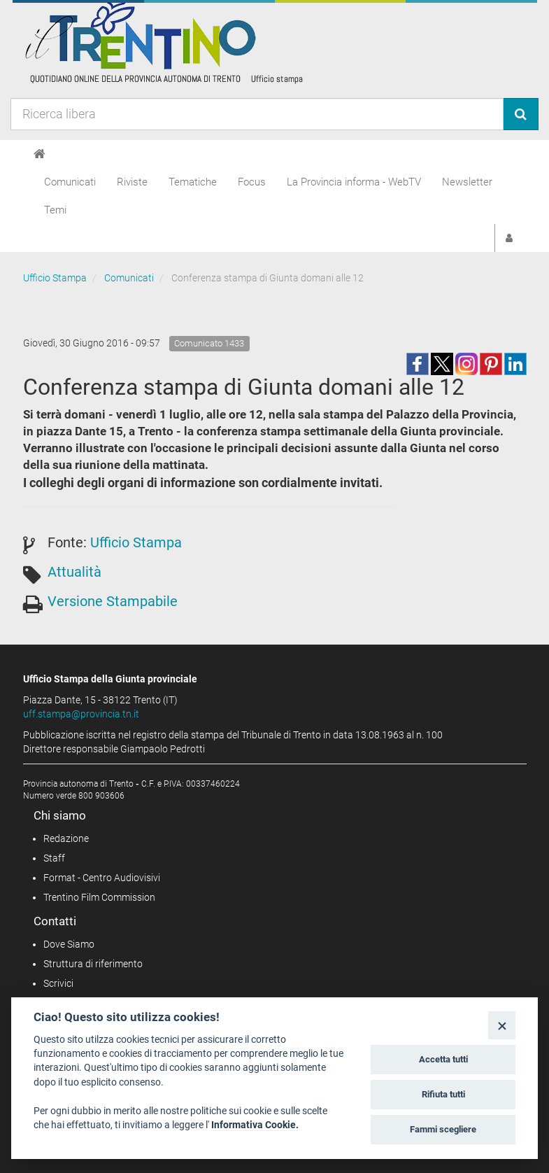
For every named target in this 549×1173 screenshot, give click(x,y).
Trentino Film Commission (99, 897)
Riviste (132, 182)
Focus (252, 182)
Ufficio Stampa (55, 277)
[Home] (39, 154)
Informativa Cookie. (255, 1124)
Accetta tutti (443, 1059)
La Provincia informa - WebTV (354, 182)
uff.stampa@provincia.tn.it (81, 713)
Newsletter (467, 182)
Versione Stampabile (113, 601)
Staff (54, 858)
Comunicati (70, 182)
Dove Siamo (68, 944)
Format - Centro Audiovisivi (101, 877)
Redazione (66, 838)
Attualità (74, 571)
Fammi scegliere (443, 1129)
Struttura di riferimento (93, 963)
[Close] (501, 1025)
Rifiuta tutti (443, 1094)
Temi (55, 210)
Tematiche (193, 182)
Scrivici (58, 983)
